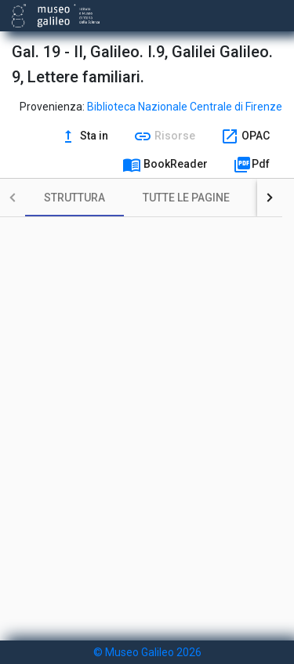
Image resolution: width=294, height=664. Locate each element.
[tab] (74, 197)
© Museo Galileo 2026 (147, 652)
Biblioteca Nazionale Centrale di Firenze (184, 106)
